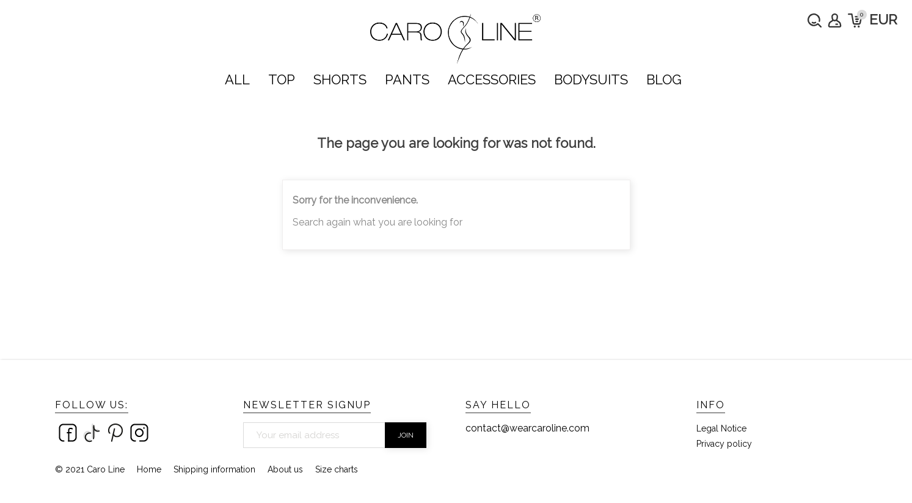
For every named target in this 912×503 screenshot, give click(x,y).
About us (285, 469)
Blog (664, 79)
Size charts (336, 469)
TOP (281, 79)
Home (149, 469)
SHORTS (340, 79)
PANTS (407, 79)
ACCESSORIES (492, 79)
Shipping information (214, 469)
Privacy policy (724, 444)
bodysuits (591, 79)
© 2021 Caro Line (90, 469)
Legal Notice (721, 428)
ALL (237, 79)
